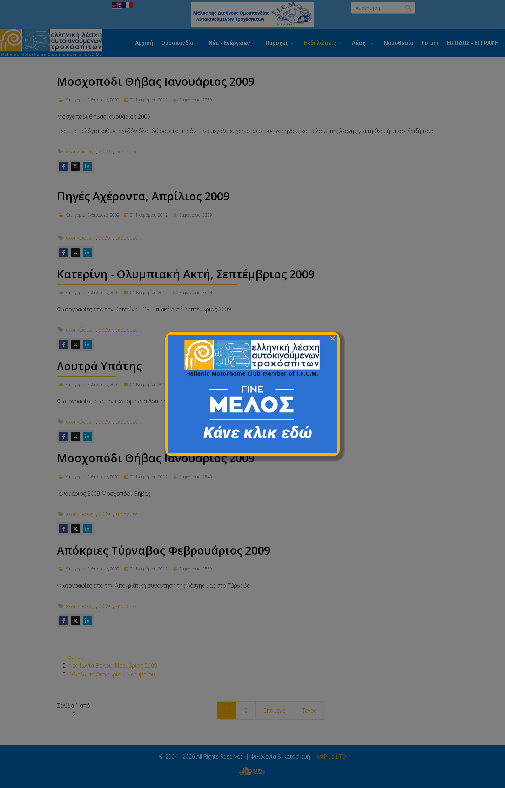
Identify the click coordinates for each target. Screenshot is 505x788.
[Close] (332, 338)
